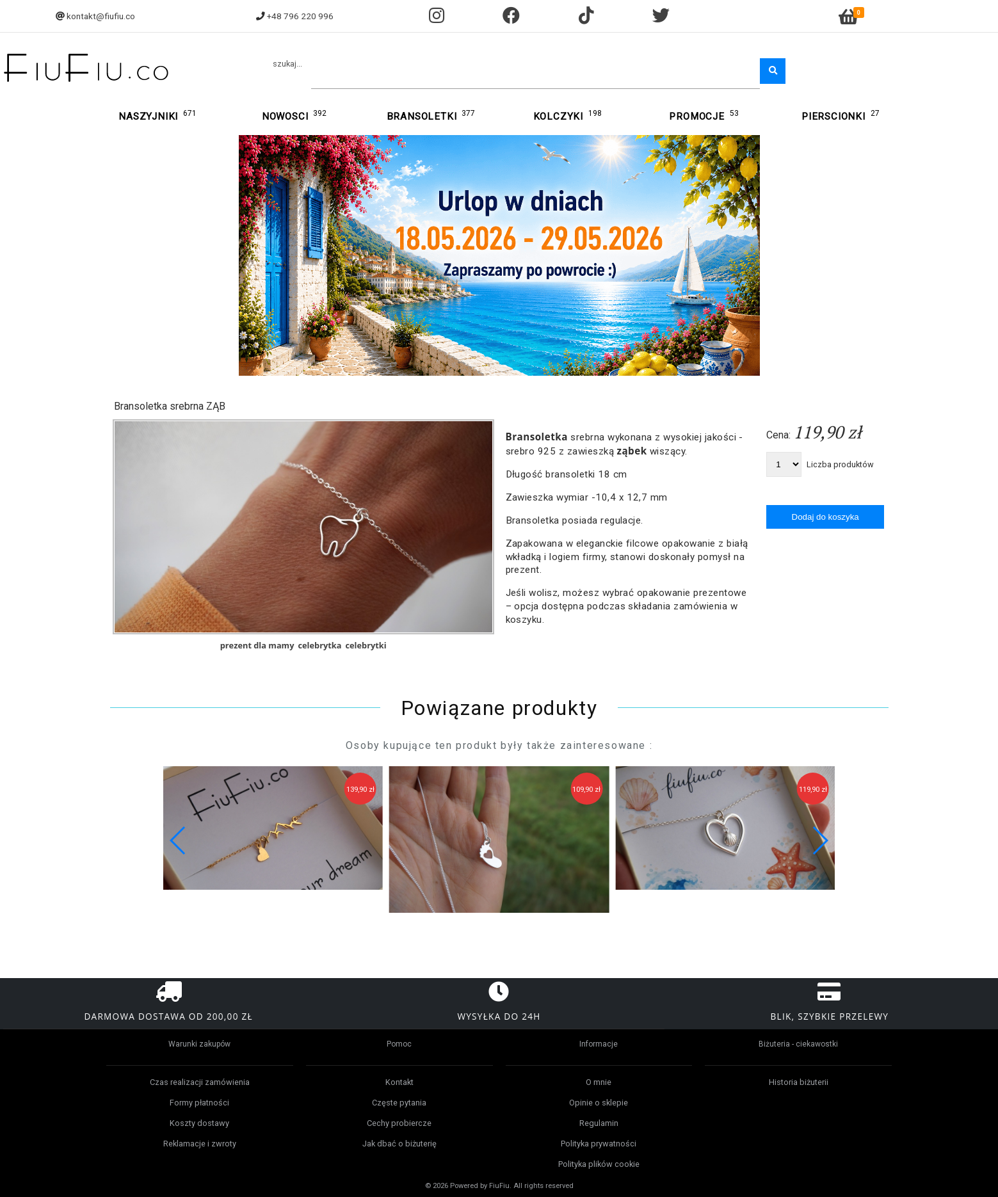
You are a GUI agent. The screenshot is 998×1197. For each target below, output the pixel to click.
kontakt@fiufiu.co (101, 16)
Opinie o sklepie (598, 1102)
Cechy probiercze (399, 1123)
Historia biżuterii (798, 1082)
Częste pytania (399, 1102)
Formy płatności (199, 1102)
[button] (819, 840)
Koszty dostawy (199, 1123)
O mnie (598, 1082)
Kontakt (399, 1082)
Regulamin (598, 1123)
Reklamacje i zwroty (199, 1143)
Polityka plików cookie (599, 1164)
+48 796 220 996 (300, 16)
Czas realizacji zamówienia (200, 1082)
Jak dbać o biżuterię (399, 1143)
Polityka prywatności (598, 1143)
